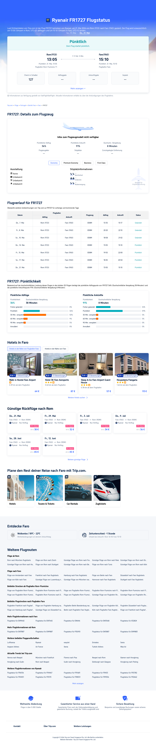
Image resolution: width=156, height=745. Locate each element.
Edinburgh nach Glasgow (101, 662)
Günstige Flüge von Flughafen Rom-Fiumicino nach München (106, 595)
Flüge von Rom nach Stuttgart (47, 564)
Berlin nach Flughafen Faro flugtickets (78, 610)
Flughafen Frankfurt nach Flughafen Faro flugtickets (21, 606)
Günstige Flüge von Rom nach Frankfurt (78, 560)
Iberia (66, 647)
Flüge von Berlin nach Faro (102, 575)
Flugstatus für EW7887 (15, 632)
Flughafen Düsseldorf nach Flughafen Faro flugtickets (134, 606)
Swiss (122, 642)
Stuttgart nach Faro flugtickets (131, 580)
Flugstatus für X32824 (128, 621)
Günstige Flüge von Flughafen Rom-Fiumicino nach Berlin (134, 595)
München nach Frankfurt (45, 658)
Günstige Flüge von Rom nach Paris (105, 560)
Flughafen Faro (104, 67)
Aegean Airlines (13, 647)
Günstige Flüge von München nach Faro (78, 580)
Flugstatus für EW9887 (44, 632)
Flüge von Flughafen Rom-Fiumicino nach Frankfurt (21, 595)
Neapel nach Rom (99, 658)
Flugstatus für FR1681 (72, 673)
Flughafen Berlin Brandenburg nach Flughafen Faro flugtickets (78, 606)
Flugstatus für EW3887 (100, 632)
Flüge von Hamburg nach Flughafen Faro (21, 610)
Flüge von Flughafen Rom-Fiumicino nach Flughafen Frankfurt (21, 590)
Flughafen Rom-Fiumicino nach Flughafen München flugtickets (134, 590)
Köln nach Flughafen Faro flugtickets (106, 610)
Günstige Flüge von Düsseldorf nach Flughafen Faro (50, 610)
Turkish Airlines (97, 647)
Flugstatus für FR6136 (15, 673)
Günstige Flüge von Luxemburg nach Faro (50, 580)
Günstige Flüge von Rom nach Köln (133, 564)
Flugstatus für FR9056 (100, 677)
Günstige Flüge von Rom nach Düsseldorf (134, 560)
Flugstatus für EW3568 (100, 621)
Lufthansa (11, 642)
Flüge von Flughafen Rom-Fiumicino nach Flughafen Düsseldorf (78, 590)
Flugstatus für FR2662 (128, 677)
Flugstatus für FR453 (100, 673)
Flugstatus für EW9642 (15, 621)
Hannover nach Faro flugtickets (104, 580)
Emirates (95, 642)
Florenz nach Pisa (70, 658)
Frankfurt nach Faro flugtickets (47, 575)
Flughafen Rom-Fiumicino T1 (46, 67)
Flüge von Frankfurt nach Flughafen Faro (134, 610)
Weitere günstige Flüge (78, 459)
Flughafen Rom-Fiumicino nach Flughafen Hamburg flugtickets (106, 590)
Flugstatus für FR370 (43, 677)
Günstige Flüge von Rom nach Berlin (77, 564)
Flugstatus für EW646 (72, 621)
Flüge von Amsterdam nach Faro (19, 575)
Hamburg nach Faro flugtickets (75, 575)
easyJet (66, 642)
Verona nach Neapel (14, 658)
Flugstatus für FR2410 (72, 632)
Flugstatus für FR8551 (72, 677)
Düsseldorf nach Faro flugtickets (132, 575)
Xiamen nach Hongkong (129, 658)
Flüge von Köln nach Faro (16, 580)
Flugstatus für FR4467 (44, 673)
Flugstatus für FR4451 (15, 677)
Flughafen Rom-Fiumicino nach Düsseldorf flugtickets (50, 595)
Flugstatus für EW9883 (129, 632)
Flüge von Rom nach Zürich (46, 560)
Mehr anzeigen (78, 88)
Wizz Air (123, 647)
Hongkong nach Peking (129, 662)
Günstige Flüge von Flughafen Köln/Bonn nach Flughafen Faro (106, 606)
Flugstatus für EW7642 (44, 621)
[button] (132, 4)
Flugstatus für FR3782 (128, 673)
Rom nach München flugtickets (19, 560)
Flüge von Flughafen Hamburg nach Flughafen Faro (50, 606)
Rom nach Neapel (42, 662)
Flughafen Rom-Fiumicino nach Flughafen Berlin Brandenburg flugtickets (50, 590)
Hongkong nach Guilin (15, 662)
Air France (39, 647)
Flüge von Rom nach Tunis (102, 564)
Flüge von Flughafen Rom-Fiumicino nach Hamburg (78, 595)
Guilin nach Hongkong (72, 662)
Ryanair (38, 642)
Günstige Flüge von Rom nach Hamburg (21, 564)
